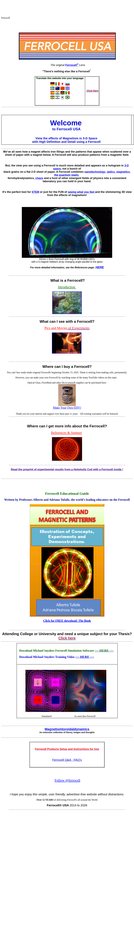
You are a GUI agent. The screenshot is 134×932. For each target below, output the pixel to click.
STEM (35, 191)
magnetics (123, 171)
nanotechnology (94, 171)
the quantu (61, 174)
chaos (39, 178)
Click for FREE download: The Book (67, 620)
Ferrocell (71, 65)
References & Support (66, 433)
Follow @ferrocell (67, 780)
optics (111, 171)
